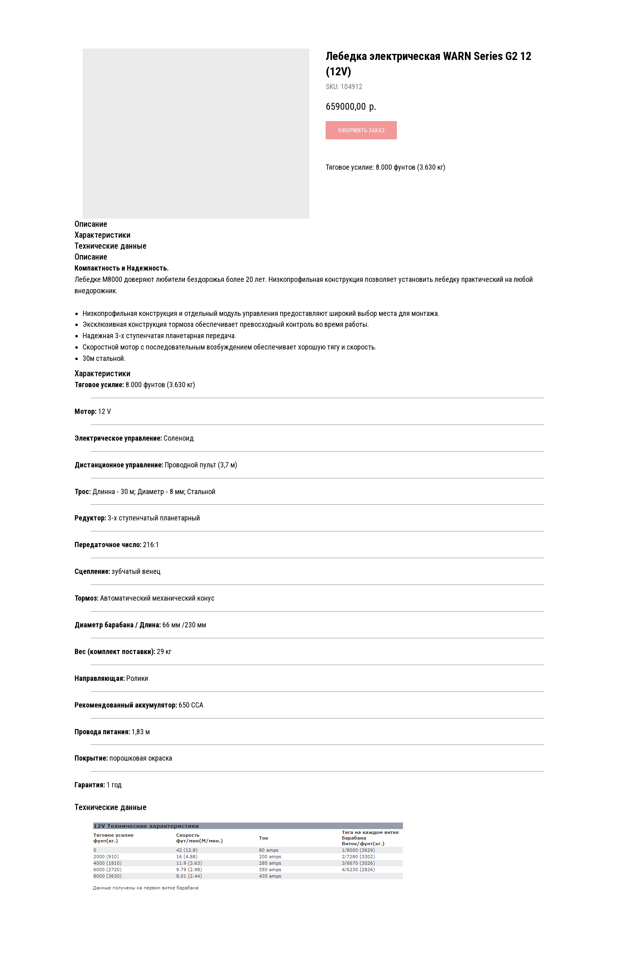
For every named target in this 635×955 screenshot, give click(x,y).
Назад (26, 13)
